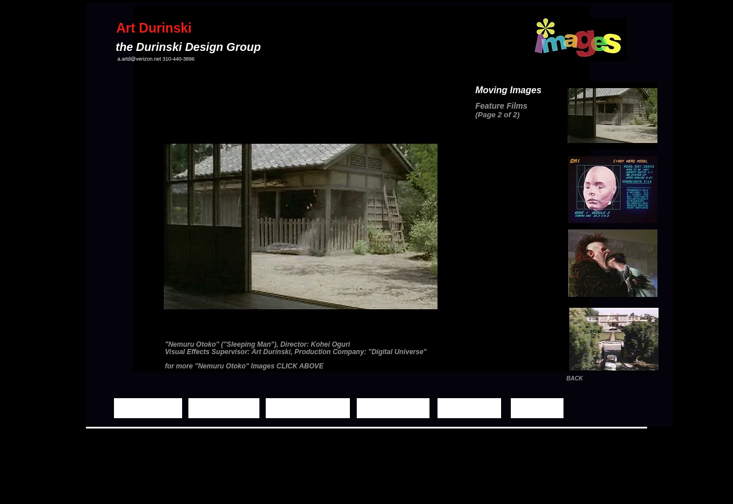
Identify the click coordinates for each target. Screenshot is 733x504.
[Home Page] (148, 408)
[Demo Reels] (393, 408)
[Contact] (537, 408)
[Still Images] (223, 408)
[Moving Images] (308, 408)
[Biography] (469, 408)
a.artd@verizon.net (139, 59)
